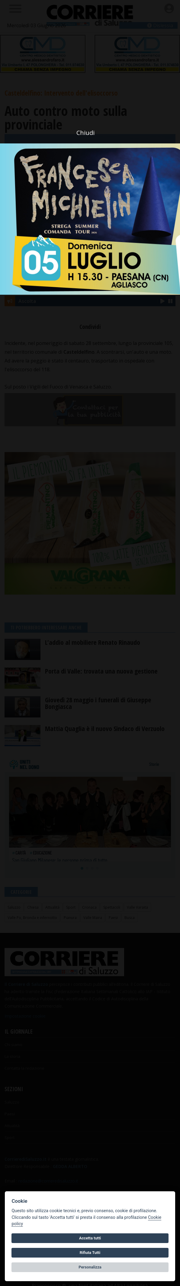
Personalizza (90, 1267)
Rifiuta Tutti (90, 1252)
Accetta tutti (90, 1238)
